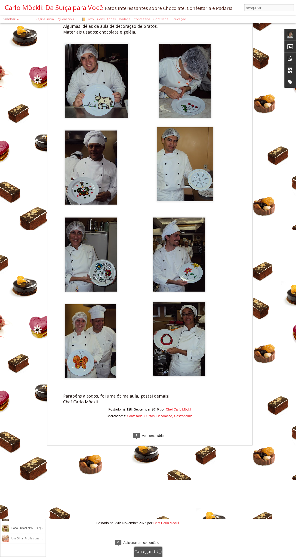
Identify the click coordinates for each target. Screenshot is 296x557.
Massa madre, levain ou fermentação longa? (40, 465)
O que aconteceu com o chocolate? (34, 518)
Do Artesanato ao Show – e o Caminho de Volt (41, 351)
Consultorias (106, 19)
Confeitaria (135, 305)
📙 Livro (88, 19)
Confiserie (160, 19)
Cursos (149, 305)
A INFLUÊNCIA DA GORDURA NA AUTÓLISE (38, 455)
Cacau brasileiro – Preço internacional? (36, 528)
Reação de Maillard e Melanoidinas (34, 434)
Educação (179, 19)
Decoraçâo (164, 305)
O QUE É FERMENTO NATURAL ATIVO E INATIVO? (42, 382)
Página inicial (45, 19)
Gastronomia (183, 305)
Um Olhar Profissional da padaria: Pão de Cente (42, 538)
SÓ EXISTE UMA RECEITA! (27, 476)
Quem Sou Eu (68, 19)
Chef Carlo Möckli (178, 298)
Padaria (125, 19)
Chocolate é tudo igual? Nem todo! (34, 486)
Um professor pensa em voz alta (32, 393)
